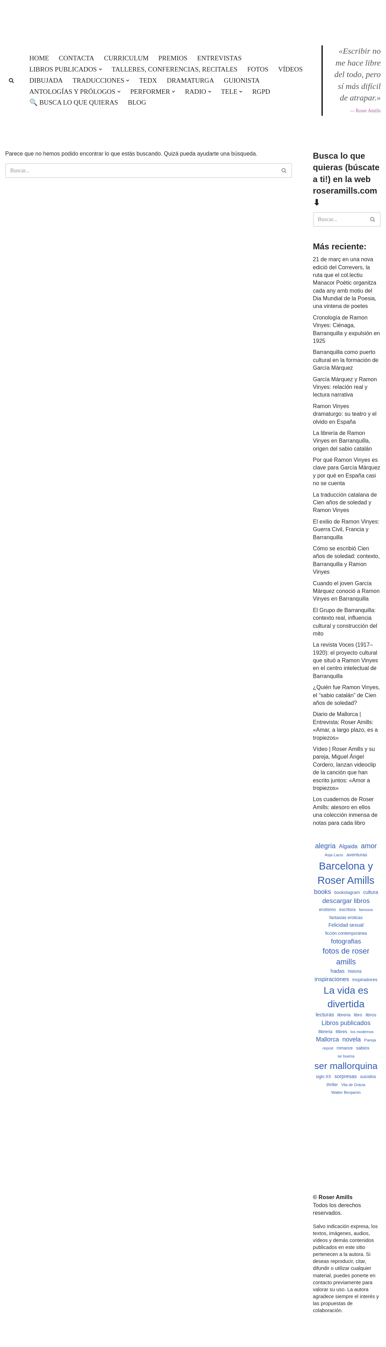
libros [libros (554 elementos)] (370, 1014)
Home (39, 58)
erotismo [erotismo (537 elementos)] (327, 909)
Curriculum (126, 58)
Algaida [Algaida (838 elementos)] (348, 846)
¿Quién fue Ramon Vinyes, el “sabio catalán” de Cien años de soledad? (346, 695)
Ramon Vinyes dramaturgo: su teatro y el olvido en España (345, 414)
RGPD (261, 91)
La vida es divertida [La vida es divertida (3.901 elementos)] (346, 997)
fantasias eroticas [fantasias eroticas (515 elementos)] (346, 917)
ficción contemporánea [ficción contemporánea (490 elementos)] (346, 933)
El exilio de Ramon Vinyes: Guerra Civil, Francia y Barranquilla (346, 529)
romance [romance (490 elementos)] (344, 1048)
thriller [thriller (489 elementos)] (332, 1084)
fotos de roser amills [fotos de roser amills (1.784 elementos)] (345, 956)
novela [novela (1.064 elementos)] (351, 1039)
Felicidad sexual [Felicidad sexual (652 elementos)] (346, 925)
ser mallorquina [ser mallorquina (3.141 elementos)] (346, 1066)
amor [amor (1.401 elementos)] (369, 846)
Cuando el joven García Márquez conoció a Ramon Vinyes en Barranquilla (346, 591)
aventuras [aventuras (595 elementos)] (357, 854)
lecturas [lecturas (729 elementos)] (325, 1014)
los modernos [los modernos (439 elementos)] (361, 1032)
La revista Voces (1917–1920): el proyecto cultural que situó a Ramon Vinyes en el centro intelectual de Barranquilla (345, 660)
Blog (137, 102)
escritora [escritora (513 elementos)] (347, 909)
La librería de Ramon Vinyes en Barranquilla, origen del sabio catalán (342, 441)
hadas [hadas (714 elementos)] (337, 971)
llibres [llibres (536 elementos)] (341, 1031)
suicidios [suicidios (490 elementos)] (368, 1076)
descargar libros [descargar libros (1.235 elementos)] (346, 900)
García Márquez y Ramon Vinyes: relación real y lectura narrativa (345, 387)
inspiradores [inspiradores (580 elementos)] (365, 979)
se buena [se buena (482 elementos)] (345, 1056)
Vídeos (290, 69)
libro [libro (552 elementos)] (358, 1014)
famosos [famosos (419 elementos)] (366, 910)
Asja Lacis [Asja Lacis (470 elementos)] (334, 855)
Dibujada (46, 80)
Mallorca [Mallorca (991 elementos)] (327, 1039)
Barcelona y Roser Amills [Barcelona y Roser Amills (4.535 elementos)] (346, 873)
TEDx (148, 80)
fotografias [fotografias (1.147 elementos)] (346, 941)
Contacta (76, 58)
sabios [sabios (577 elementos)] (362, 1048)
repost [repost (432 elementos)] (327, 1048)
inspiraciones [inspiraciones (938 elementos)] (331, 979)
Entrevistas (219, 58)
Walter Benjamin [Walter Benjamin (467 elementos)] (346, 1092)
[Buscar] (11, 80)
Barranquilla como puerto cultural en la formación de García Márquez (346, 360)
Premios (172, 58)
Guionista (242, 80)
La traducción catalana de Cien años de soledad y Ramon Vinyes (345, 502)
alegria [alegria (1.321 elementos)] (325, 846)
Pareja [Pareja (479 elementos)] (370, 1040)
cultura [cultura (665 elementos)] (370, 892)
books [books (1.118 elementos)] (322, 891)
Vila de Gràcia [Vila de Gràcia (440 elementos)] (353, 1085)
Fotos (257, 69)
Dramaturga (190, 80)
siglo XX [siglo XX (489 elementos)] (323, 1076)
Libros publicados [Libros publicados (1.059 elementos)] (345, 1022)
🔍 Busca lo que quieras (73, 102)
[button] (100, 69)
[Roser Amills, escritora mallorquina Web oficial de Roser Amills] (193, 16)
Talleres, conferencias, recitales (174, 69)
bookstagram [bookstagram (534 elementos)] (347, 892)
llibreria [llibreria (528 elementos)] (325, 1031)
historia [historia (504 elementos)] (355, 971)
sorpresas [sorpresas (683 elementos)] (345, 1076)
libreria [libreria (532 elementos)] (343, 1015)
